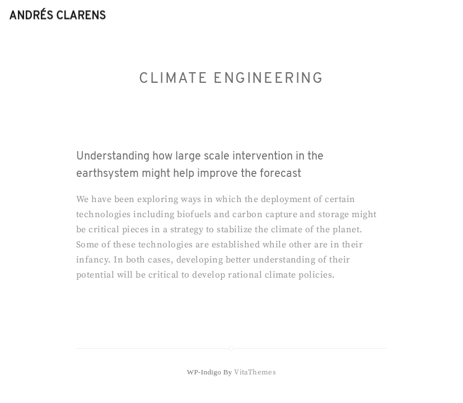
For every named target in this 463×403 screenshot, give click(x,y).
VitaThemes (255, 372)
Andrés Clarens (57, 16)
